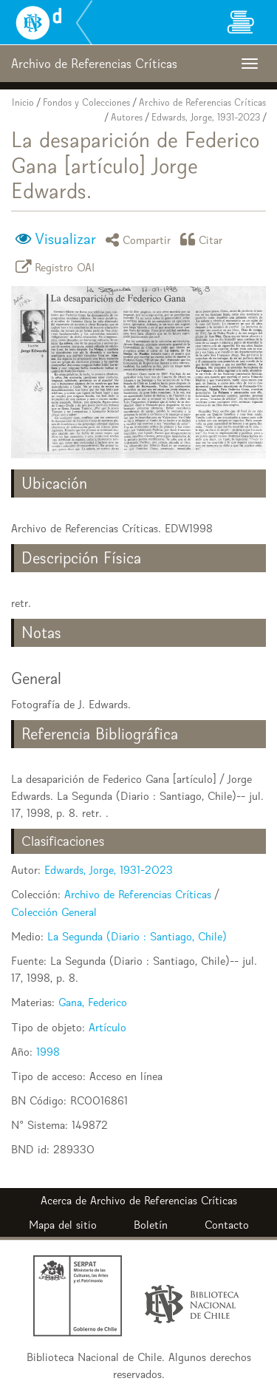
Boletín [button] (151, 1225)
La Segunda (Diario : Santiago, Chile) (137, 936)
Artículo (107, 1027)
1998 (48, 1052)
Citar (204, 239)
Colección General (54, 912)
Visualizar (65, 238)
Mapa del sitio (63, 1225)
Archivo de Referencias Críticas (202, 102)
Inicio (23, 102)
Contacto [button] (227, 1225)
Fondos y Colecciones (86, 102)
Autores (127, 117)
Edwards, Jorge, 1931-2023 (205, 117)
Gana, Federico (92, 1002)
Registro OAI (58, 266)
